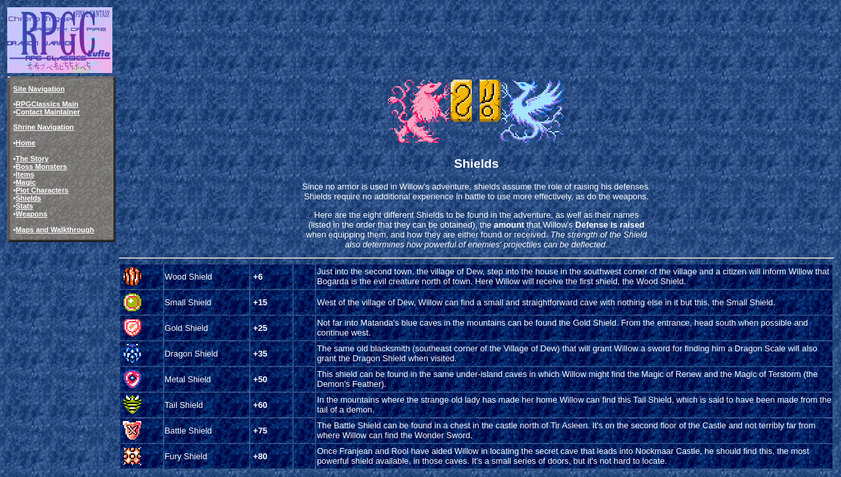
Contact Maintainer (48, 112)
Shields (28, 198)
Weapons (31, 214)
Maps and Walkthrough (55, 230)
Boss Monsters (41, 166)
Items (25, 174)
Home (25, 143)
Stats (25, 206)
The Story (32, 159)
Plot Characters (42, 190)
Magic (26, 182)
